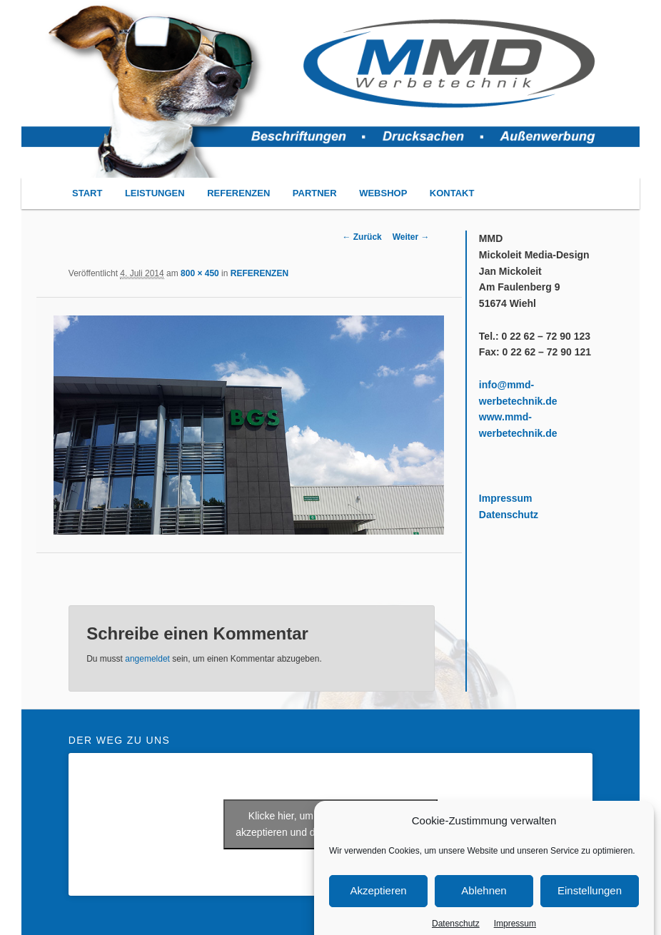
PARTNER (315, 193)
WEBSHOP (383, 193)
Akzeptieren (378, 901)
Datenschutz (508, 514)
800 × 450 (200, 273)
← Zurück (361, 237)
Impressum (506, 498)
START (87, 193)
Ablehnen (483, 901)
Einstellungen (589, 901)
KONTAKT (452, 193)
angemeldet (147, 659)
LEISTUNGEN (155, 193)
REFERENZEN (238, 193)
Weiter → (411, 237)
